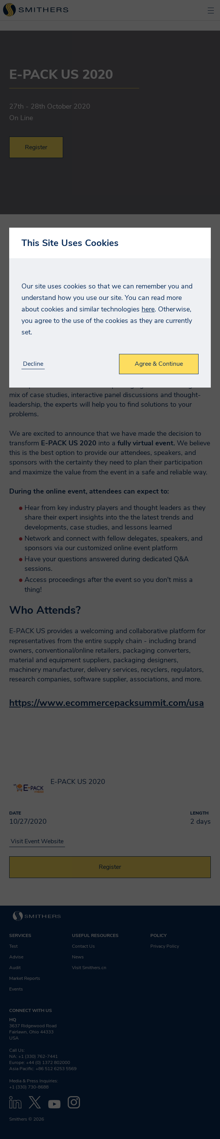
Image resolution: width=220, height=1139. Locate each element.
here (148, 309)
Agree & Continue (159, 364)
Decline (33, 364)
